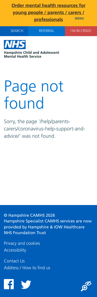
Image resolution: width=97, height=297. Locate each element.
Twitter (26, 284)
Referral (46, 31)
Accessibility (15, 250)
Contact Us (14, 261)
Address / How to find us (27, 268)
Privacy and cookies (22, 243)
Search (14, 31)
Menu (84, 18)
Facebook (9, 284)
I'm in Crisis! (80, 31)
